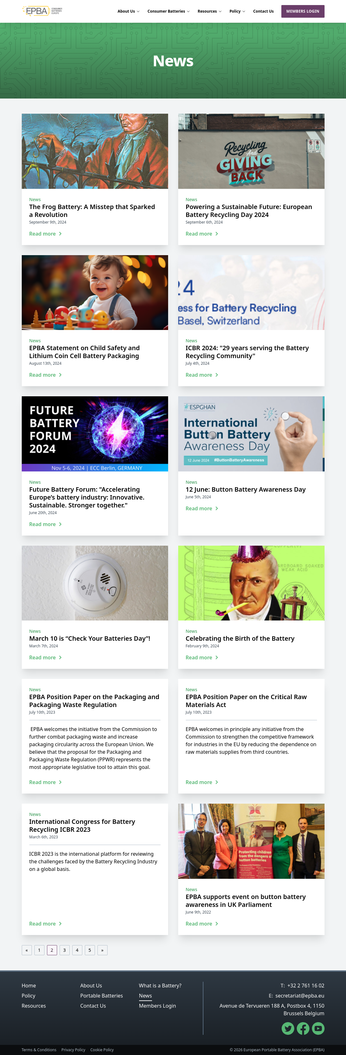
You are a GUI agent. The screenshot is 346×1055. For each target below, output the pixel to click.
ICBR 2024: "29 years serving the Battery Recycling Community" (247, 352)
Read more (45, 233)
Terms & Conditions (39, 1049)
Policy (238, 11)
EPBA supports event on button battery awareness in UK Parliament (246, 900)
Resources (210, 11)
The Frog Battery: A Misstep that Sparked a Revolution (92, 210)
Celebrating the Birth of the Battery (240, 638)
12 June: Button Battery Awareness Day (246, 489)
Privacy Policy (73, 1049)
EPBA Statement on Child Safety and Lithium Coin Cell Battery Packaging (84, 352)
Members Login (303, 11)
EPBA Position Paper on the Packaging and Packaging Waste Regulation (94, 700)
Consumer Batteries (169, 11)
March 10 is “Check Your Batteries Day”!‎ (89, 638)
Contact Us (263, 11)
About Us (129, 11)
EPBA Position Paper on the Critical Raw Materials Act (246, 700)
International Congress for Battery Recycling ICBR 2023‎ (82, 825)
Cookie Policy (102, 1049)
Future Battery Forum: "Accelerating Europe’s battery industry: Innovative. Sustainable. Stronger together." (87, 497)
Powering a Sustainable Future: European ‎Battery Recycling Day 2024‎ (249, 210)
